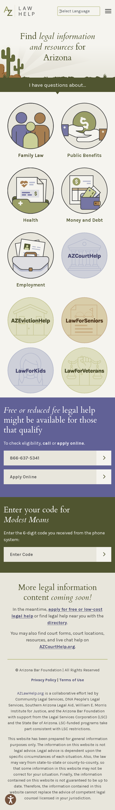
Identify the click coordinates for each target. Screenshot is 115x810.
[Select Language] (78, 11)
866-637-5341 (60, 458)
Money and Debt (84, 220)
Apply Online (60, 476)
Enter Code (60, 554)
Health (30, 220)
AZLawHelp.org (30, 693)
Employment (30, 285)
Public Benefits (84, 155)
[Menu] (108, 11)
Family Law (30, 155)
